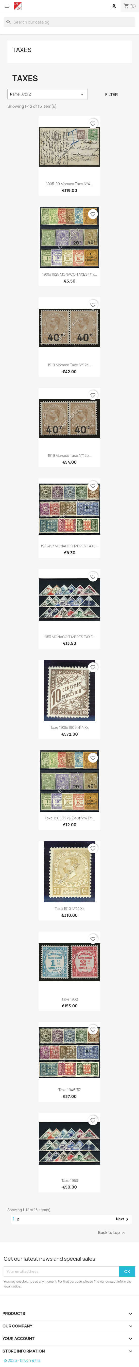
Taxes (22, 50)
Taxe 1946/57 (69, 1089)
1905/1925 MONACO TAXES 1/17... (69, 274)
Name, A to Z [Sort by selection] (47, 94)
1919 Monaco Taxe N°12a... (69, 365)
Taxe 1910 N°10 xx (70, 908)
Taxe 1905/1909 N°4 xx (69, 727)
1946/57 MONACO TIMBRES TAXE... (70, 546)
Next (123, 1219)
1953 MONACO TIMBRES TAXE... (69, 637)
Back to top (112, 1233)
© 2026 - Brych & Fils (22, 1360)
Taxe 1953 (69, 1180)
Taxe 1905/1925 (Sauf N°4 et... (70, 818)
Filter (111, 94)
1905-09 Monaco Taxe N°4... (69, 183)
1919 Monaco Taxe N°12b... (70, 455)
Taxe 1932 (69, 999)
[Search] (69, 22)
